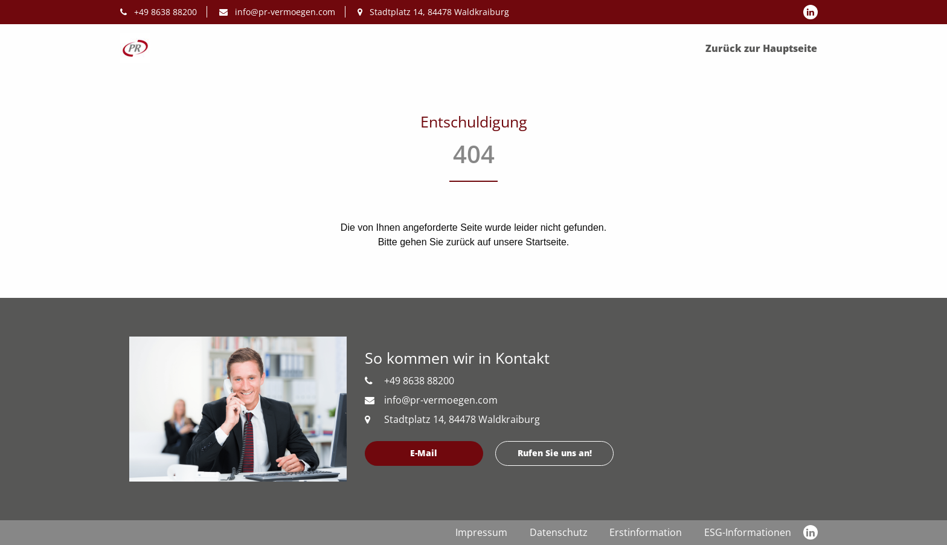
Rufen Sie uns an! (555, 453)
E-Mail (423, 453)
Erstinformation (645, 532)
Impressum (481, 532)
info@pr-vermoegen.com (277, 12)
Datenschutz (559, 532)
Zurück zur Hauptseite (761, 48)
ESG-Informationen (747, 532)
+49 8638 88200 (158, 12)
